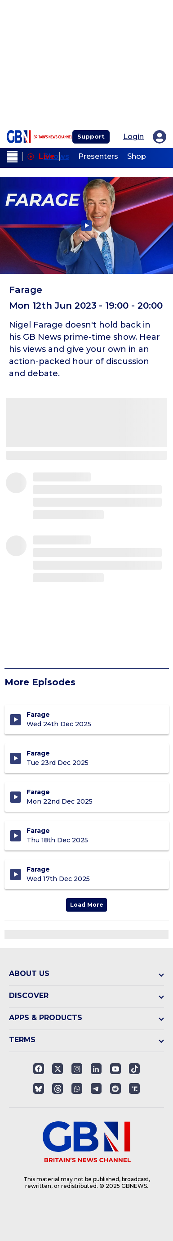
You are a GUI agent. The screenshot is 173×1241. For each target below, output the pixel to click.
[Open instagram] (76, 1068)
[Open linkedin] (96, 1068)
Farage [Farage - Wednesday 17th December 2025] (38, 869)
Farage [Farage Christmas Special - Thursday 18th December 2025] (38, 831)
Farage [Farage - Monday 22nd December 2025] (38, 792)
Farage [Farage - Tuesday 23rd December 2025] (38, 753)
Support (91, 136)
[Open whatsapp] (76, 1088)
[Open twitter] (57, 1068)
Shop (136, 156)
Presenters (98, 156)
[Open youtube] (115, 1068)
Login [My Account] (133, 136)
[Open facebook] (38, 1068)
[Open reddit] (115, 1088)
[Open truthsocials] (134, 1088)
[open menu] (12, 156)
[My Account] (159, 137)
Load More (86, 904)
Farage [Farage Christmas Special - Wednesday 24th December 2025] (38, 714)
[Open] (134, 1068)
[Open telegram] (96, 1088)
